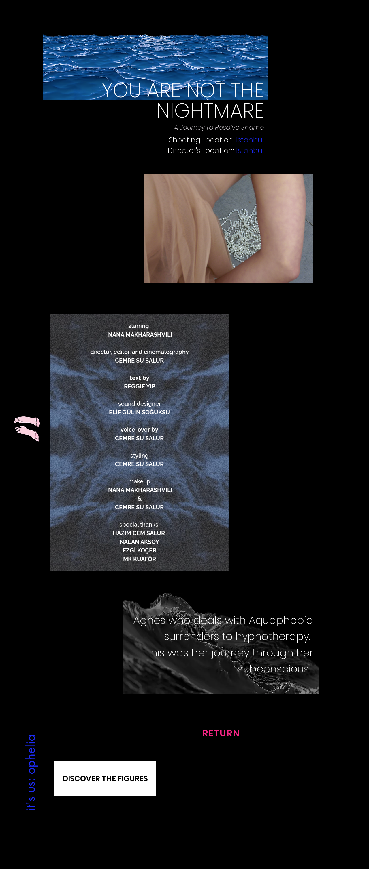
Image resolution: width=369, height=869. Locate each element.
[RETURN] (221, 733)
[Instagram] (179, 842)
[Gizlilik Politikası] (71, 829)
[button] (228, 228)
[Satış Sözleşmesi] (298, 829)
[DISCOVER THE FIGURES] (105, 779)
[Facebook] (189, 842)
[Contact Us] (184, 829)
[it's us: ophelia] (30, 772)
